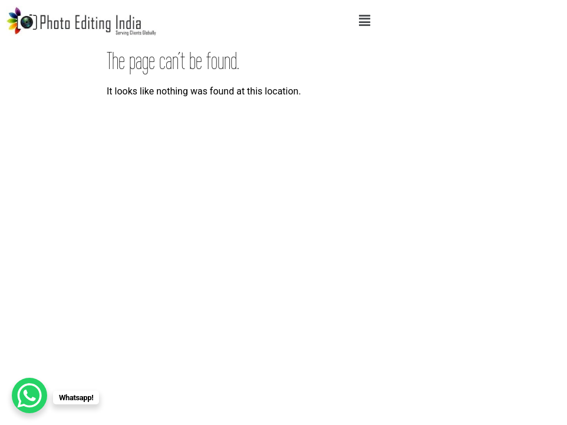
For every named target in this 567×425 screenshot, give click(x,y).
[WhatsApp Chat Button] (29, 395)
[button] (365, 20)
